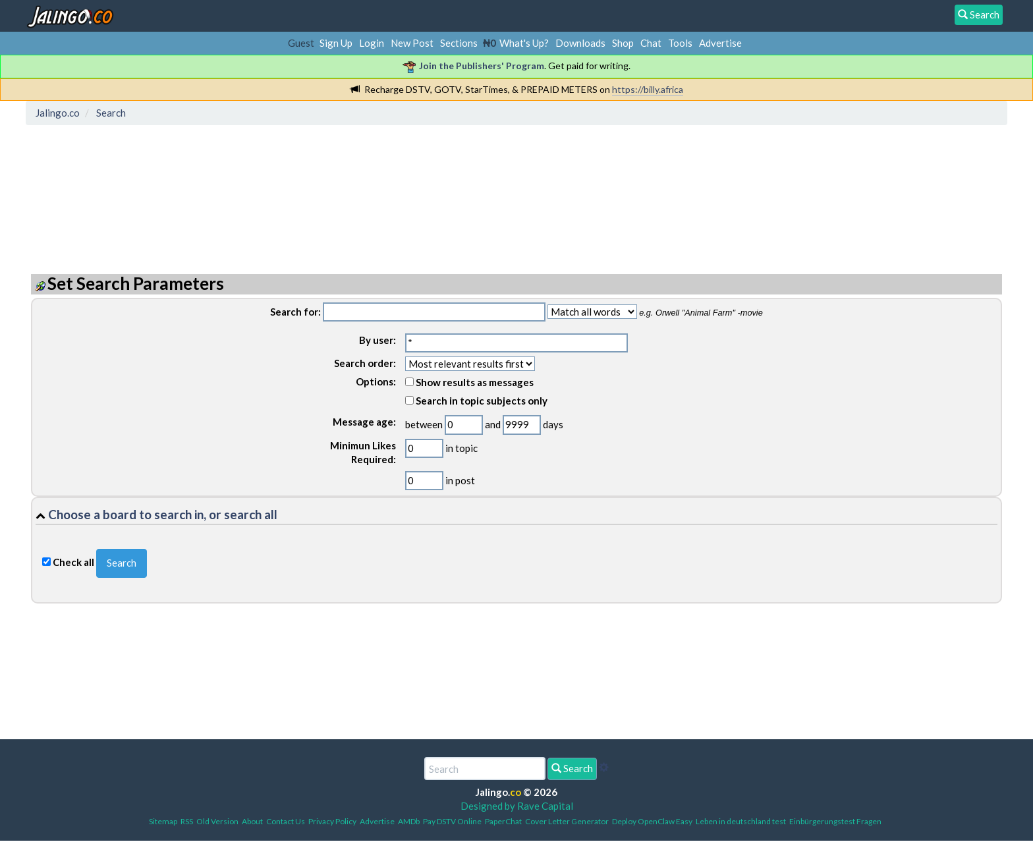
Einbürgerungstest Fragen (835, 821)
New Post (412, 43)
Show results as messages (469, 382)
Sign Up (336, 43)
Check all (73, 562)
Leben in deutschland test (741, 821)
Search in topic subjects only (476, 401)
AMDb (409, 821)
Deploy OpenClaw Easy (652, 821)
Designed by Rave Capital (517, 806)
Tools (680, 43)
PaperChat (503, 821)
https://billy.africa (647, 89)
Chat (650, 43)
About (252, 821)
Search (572, 768)
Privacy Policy (332, 821)
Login (371, 43)
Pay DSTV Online (452, 821)
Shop (623, 43)
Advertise (720, 43)
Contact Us (285, 821)
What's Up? (524, 43)
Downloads (580, 43)
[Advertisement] (270, 187)
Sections (459, 43)
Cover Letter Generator (567, 821)
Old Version (217, 821)
